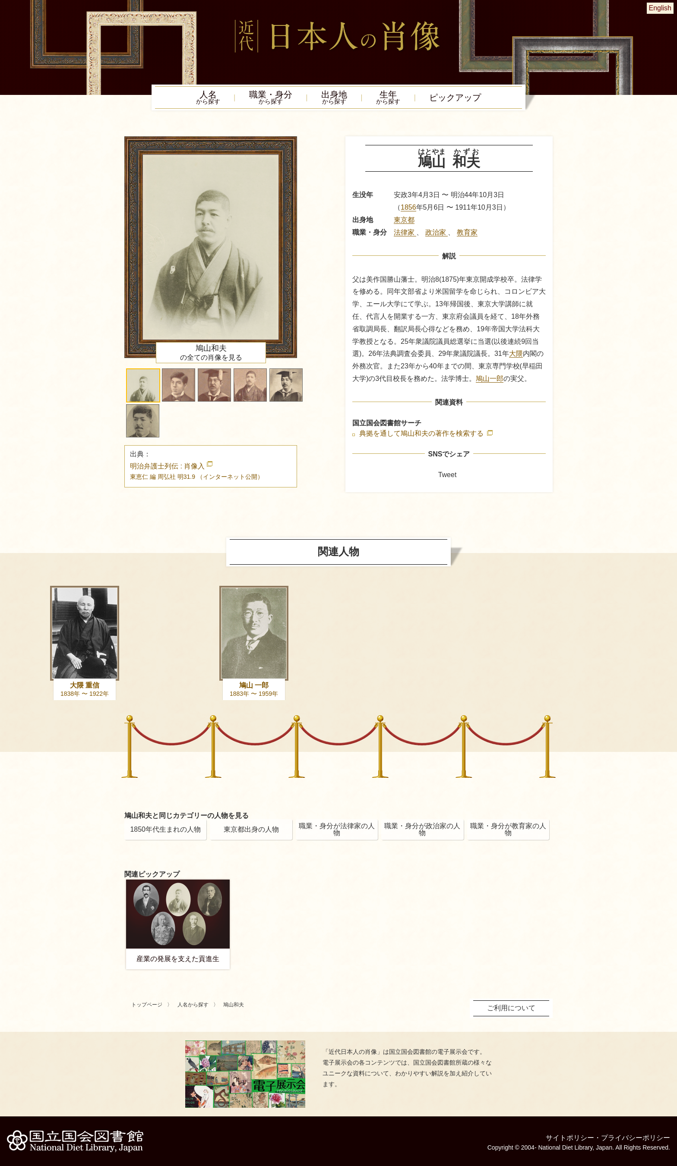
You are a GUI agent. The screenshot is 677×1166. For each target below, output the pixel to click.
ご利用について (511, 1008)
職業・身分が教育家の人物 (508, 829)
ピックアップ (455, 97)
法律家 (405, 232)
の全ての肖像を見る (211, 352)
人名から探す (193, 1005)
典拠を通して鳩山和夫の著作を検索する (422, 433)
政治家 (436, 232)
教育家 (467, 232)
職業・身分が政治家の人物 (422, 829)
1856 (408, 207)
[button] (143, 385)
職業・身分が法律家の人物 (337, 829)
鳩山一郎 (489, 378)
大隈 (516, 353)
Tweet (447, 474)
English (660, 8)
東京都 (404, 219)
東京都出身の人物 (251, 829)
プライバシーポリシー (635, 1137)
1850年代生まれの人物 (165, 829)
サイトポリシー (570, 1137)
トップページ (146, 1005)
